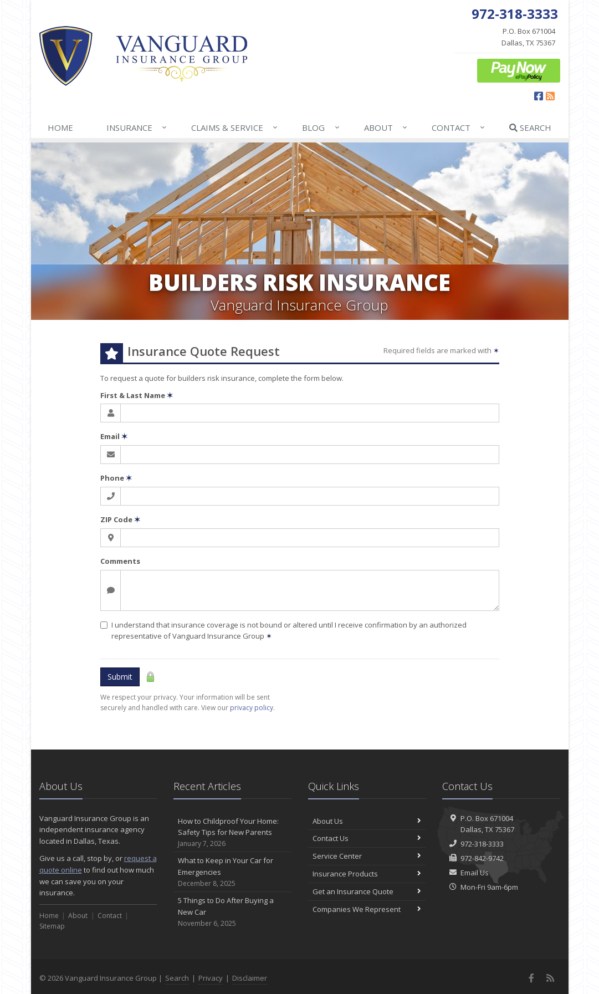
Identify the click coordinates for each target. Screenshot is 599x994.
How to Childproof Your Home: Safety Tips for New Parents (232, 832)
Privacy (210, 978)
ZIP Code (120, 519)
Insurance (137, 127)
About (386, 127)
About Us (367, 821)
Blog (321, 127)
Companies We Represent (367, 909)
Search (530, 127)
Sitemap (52, 926)
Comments (120, 561)
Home (60, 127)
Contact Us (367, 838)
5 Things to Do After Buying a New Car (232, 912)
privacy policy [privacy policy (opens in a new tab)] (251, 707)
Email (113, 436)
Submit (119, 676)
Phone (116, 478)
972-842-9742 (482, 858)
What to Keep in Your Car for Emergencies (232, 872)
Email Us (474, 873)
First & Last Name (136, 395)
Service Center (367, 856)
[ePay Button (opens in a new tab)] (518, 70)
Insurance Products (367, 874)
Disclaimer (249, 978)
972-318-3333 (482, 844)
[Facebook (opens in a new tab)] (538, 96)
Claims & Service (235, 127)
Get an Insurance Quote (367, 891)
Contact (459, 127)
